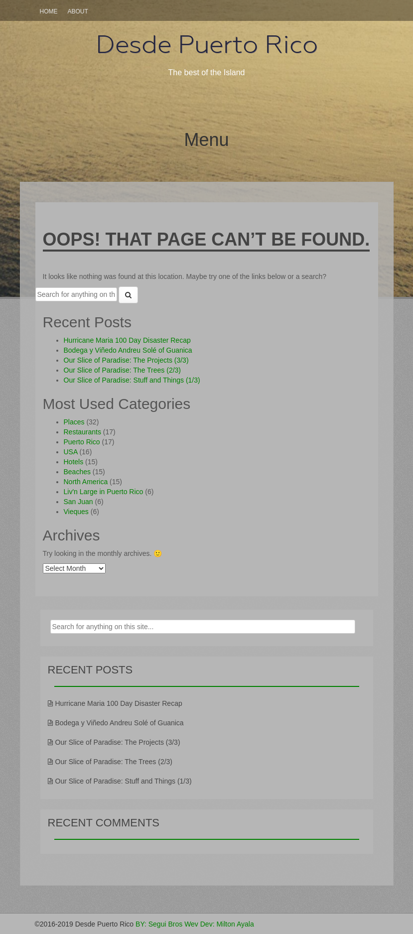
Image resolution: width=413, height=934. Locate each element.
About (78, 11)
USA (71, 452)
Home (49, 11)
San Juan (78, 502)
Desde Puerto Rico (207, 44)
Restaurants (82, 432)
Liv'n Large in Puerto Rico (103, 492)
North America (86, 482)
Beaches (77, 472)
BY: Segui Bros (159, 924)
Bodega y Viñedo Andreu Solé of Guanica (128, 350)
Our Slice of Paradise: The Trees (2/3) (122, 370)
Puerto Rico (82, 442)
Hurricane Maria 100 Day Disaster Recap (127, 340)
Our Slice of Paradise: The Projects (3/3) (126, 360)
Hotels (74, 462)
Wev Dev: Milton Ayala (219, 924)
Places (74, 422)
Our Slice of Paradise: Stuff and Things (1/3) (132, 380)
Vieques (76, 512)
